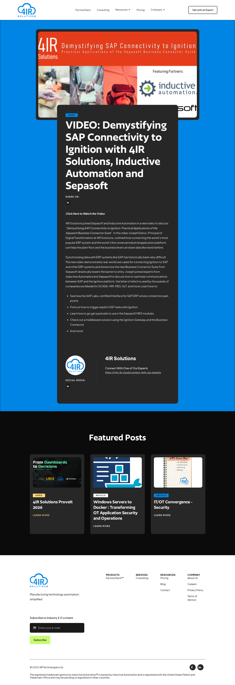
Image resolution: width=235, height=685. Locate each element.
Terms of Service (192, 598)
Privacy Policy (195, 590)
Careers (192, 584)
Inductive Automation (79, 276)
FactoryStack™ (115, 578)
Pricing (141, 9)
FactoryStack (83, 9)
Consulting (103, 9)
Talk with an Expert (202, 9)
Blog (163, 584)
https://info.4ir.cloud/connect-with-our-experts (133, 372)
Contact (165, 590)
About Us (192, 578)
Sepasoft (105, 276)
